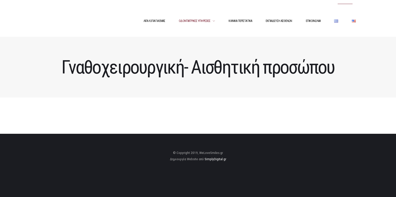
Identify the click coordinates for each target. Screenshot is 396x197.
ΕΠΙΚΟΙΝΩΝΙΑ (313, 21)
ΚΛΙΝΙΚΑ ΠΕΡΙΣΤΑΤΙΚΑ (240, 21)
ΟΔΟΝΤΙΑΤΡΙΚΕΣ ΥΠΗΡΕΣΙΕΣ (194, 21)
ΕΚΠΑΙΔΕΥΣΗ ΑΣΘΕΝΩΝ (279, 21)
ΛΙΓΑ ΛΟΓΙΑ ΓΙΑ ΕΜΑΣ (154, 21)
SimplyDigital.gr (215, 159)
